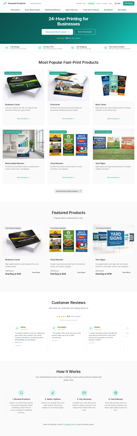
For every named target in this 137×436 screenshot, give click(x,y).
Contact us (68, 424)
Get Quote (129, 3)
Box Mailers (108, 10)
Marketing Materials (52, 10)
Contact (104, 3)
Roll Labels (122, 10)
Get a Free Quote (85, 32)
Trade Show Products (91, 10)
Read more (33, 342)
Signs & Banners (72, 10)
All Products (15, 10)
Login (110, 3)
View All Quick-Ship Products (68, 191)
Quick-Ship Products (32, 10)
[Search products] (50, 3)
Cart (117, 3)
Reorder (91, 3)
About (99, 3)
